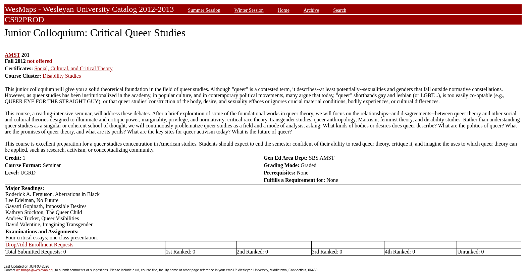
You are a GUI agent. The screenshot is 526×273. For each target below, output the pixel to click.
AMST (12, 55)
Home (284, 10)
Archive (311, 10)
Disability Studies (62, 76)
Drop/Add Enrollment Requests (39, 244)
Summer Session (204, 10)
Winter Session (249, 10)
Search (339, 10)
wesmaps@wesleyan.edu (35, 270)
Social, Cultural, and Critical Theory (73, 68)
